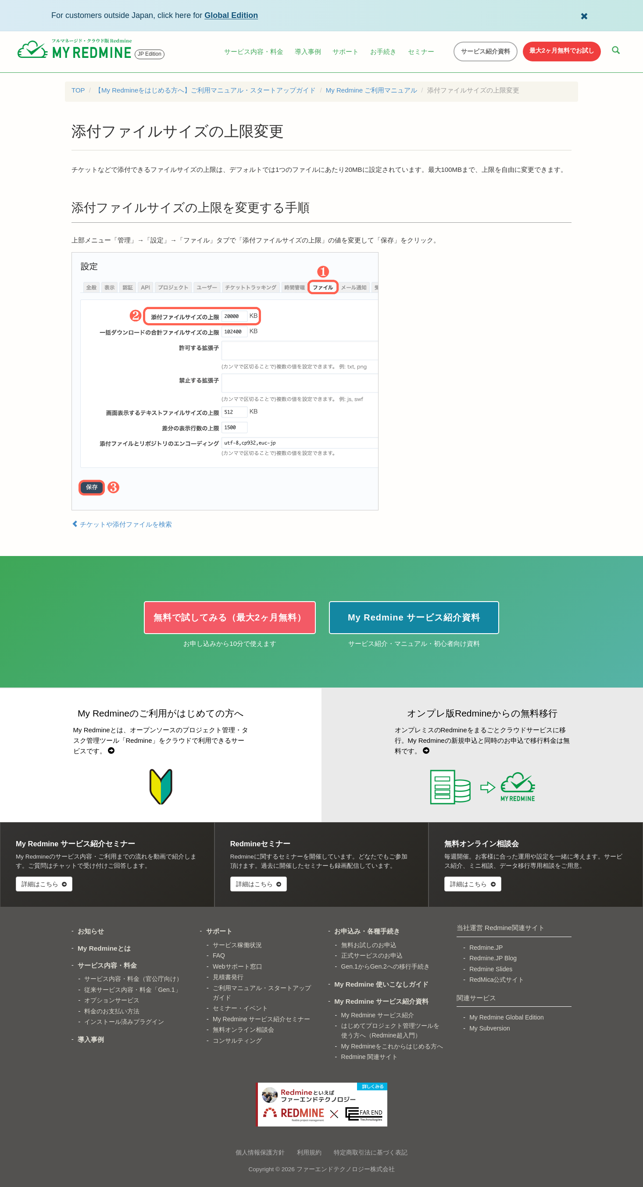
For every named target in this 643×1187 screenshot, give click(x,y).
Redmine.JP (486, 947)
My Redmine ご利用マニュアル (371, 90)
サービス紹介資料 (485, 51)
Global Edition (231, 15)
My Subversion (489, 1028)
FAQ (219, 955)
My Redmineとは (104, 948)
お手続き (383, 51)
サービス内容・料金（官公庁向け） (133, 978)
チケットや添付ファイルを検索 (121, 524)
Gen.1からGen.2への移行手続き (385, 966)
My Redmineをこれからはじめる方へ (392, 1046)
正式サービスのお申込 (372, 955)
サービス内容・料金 (253, 51)
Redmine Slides (490, 969)
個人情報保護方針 (260, 1152)
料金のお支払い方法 (111, 1011)
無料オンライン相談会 (243, 1029)
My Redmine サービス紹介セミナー (261, 1019)
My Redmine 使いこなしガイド (381, 984)
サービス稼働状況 (237, 944)
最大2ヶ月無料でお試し (561, 50)
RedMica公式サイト (496, 979)
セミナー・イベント (240, 1008)
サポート (345, 51)
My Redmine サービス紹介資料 (381, 1001)
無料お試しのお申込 (369, 944)
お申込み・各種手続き (367, 931)
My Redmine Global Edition (506, 1017)
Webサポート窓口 (237, 966)
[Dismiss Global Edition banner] (584, 15)
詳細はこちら (44, 884)
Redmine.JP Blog (493, 958)
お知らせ (91, 931)
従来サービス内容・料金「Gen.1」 (132, 989)
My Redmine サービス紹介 (377, 1015)
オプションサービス (111, 1000)
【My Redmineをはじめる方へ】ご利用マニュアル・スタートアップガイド (205, 90)
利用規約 (309, 1152)
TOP (78, 90)
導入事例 (308, 51)
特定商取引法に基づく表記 (370, 1152)
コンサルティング (237, 1040)
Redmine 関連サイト (369, 1056)
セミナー (421, 51)
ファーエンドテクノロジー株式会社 (345, 1169)
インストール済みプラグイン (124, 1021)
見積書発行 (228, 976)
